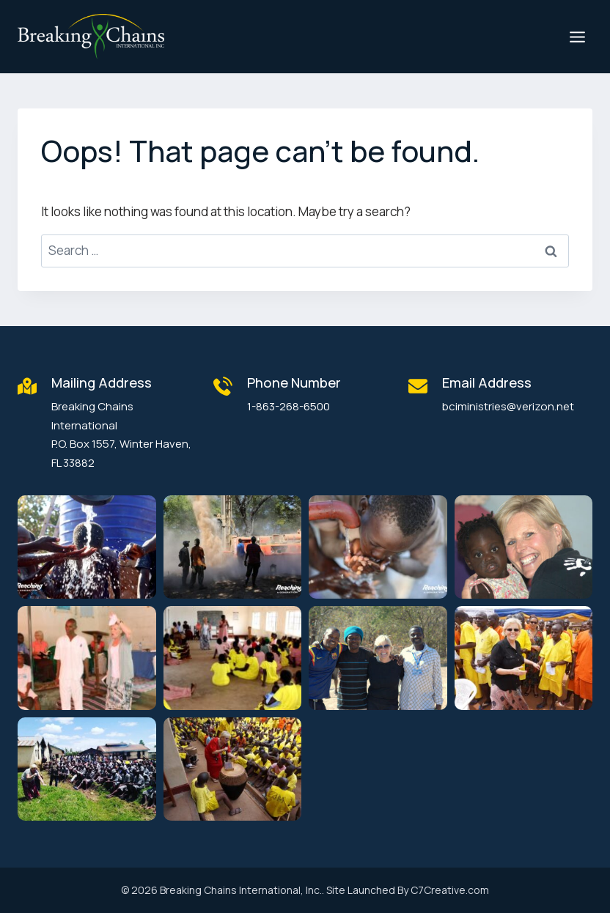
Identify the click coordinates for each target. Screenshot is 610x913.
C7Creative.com (450, 890)
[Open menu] (577, 36)
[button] (87, 547)
